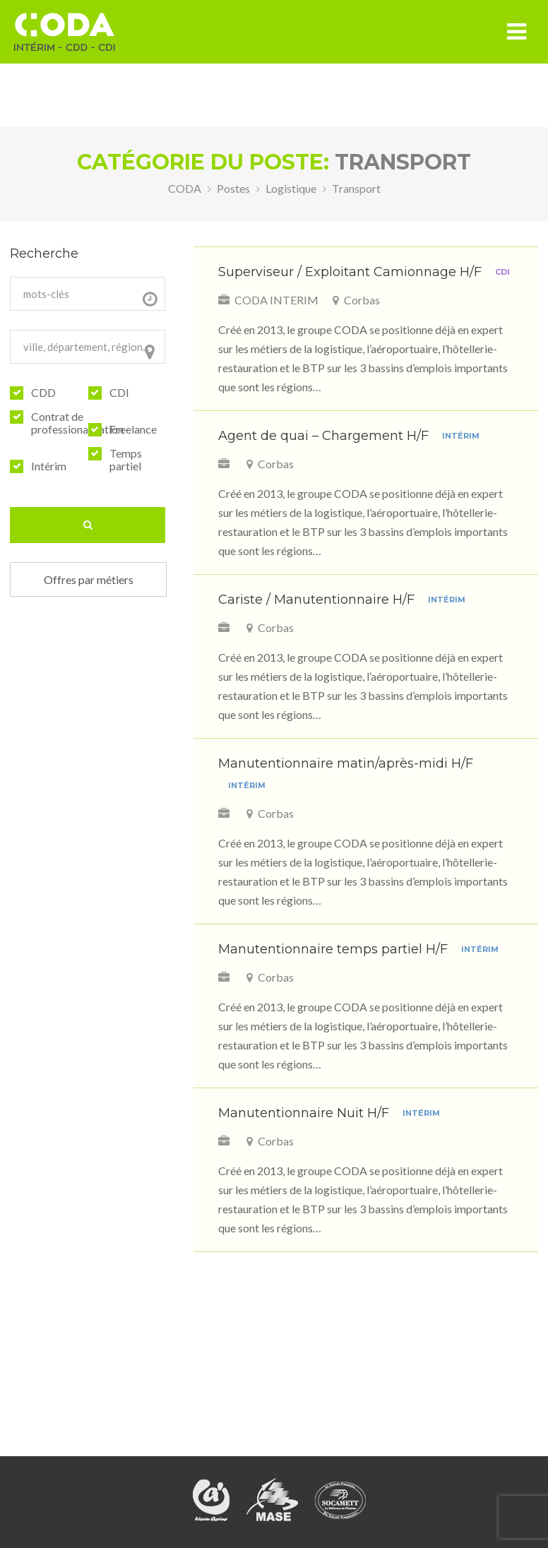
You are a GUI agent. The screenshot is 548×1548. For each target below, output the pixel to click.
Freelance (133, 429)
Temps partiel (125, 459)
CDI (119, 392)
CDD (43, 392)
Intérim (48, 466)
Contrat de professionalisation (77, 423)
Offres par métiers (88, 579)
